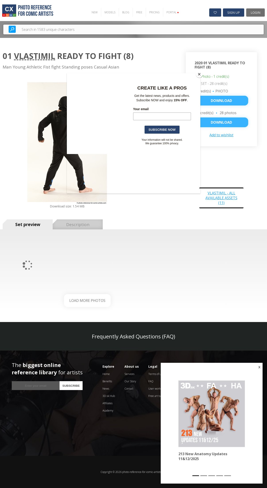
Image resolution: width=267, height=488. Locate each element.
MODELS (109, 12)
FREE (139, 12)
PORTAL (172, 12)
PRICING (154, 12)
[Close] (199, 74)
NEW (95, 12)
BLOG (125, 12)
